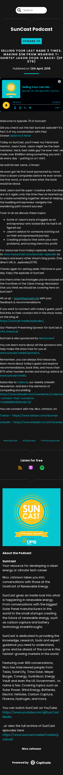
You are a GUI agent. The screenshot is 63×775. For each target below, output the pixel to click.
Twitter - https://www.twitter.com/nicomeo (29, 415)
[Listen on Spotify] (42, 468)
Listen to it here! (20, 136)
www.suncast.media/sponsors (19, 353)
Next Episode (10, 440)
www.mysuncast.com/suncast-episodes (30, 254)
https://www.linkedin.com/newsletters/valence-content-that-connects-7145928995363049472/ (31, 398)
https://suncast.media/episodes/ (22, 321)
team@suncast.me (26, 298)
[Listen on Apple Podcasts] (30, 468)
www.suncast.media (13, 376)
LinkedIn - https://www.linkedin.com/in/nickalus (31, 422)
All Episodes (29, 440)
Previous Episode (50, 440)
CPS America (8, 332)
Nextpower (46, 338)
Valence (22, 382)
